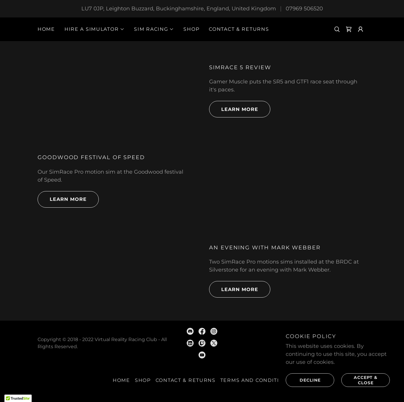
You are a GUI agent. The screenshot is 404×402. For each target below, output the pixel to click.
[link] (349, 29)
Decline (303, 380)
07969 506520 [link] (304, 8)
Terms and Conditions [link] (255, 380)
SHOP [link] (191, 29)
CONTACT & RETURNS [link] (239, 29)
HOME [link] (46, 29)
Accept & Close (359, 380)
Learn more (233, 109)
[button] (94, 29)
